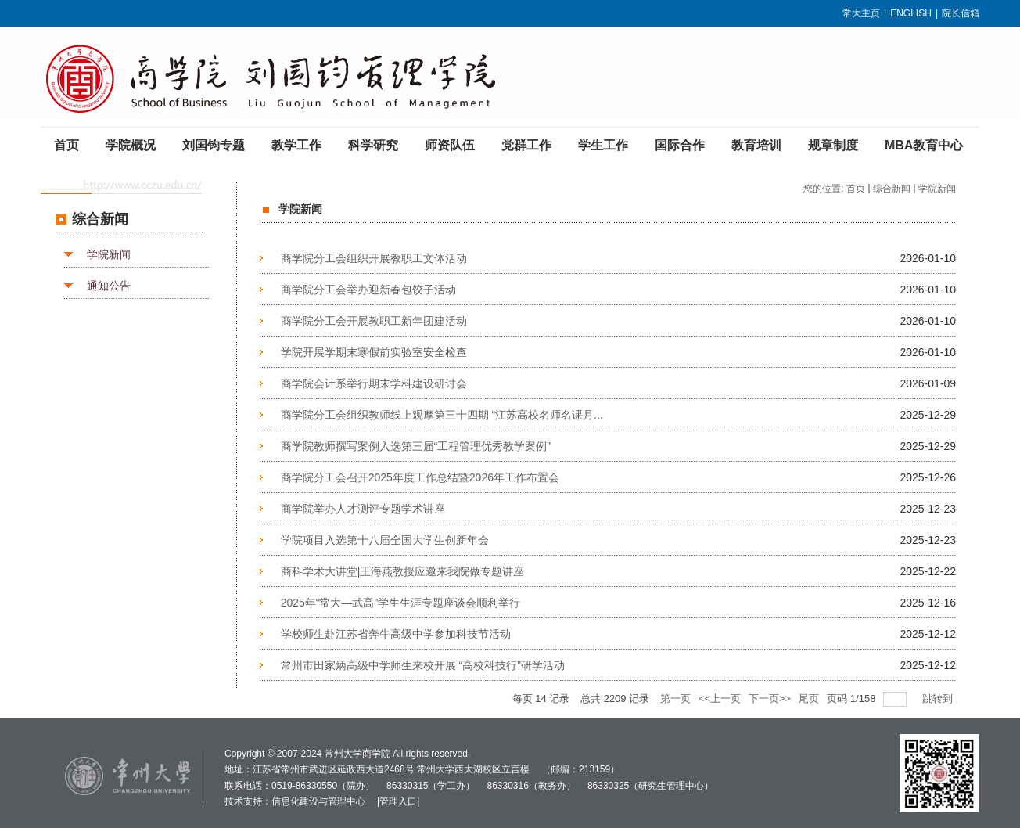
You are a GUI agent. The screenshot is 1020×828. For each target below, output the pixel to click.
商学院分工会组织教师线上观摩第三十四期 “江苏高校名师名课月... (442, 415)
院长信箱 (960, 13)
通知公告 (109, 285)
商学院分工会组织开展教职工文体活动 (374, 258)
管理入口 (398, 801)
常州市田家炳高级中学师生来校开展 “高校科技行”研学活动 (423, 665)
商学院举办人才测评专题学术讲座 (363, 508)
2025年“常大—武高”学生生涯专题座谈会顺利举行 (400, 602)
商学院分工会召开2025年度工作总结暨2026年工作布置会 (420, 477)
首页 (855, 188)
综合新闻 (891, 188)
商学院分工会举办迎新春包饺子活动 (368, 289)
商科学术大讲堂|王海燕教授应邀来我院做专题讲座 (403, 571)
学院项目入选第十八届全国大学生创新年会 (385, 540)
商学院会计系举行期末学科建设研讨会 (374, 383)
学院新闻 (109, 254)
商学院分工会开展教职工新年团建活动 (374, 321)
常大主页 (861, 13)
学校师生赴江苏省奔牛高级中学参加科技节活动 (396, 634)
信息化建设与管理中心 (318, 801)
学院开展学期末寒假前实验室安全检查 (374, 352)
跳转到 (939, 698)
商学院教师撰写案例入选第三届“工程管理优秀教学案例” (416, 446)
